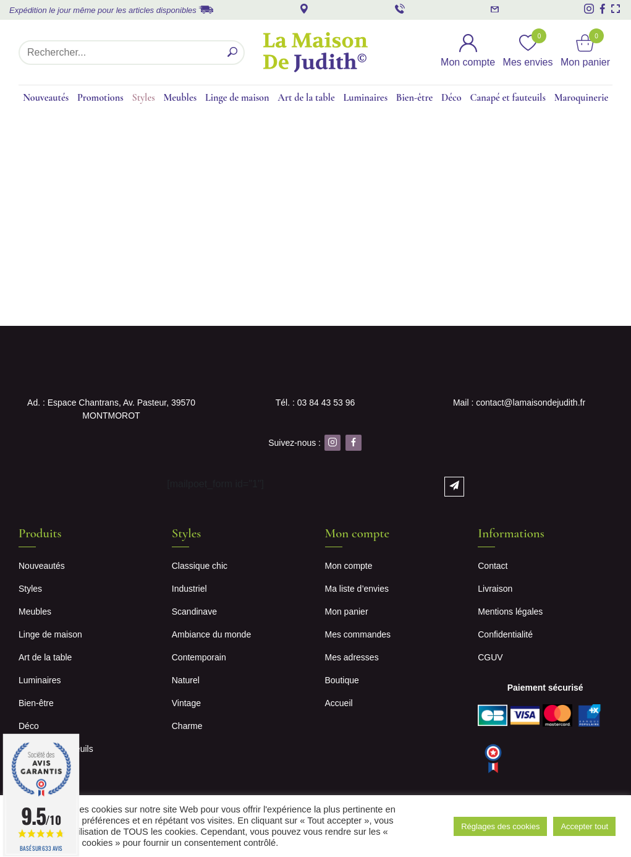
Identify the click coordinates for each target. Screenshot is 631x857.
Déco (451, 98)
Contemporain (199, 657)
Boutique (342, 680)
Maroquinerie (581, 98)
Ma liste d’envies (357, 589)
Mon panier (346, 611)
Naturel (186, 680)
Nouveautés (46, 98)
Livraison (495, 589)
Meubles (180, 98)
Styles (143, 98)
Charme (187, 726)
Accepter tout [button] (584, 826)
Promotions (100, 98)
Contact (492, 566)
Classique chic (199, 566)
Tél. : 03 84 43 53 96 (315, 402)
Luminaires (366, 98)
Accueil (339, 703)
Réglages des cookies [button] (500, 826)
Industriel (189, 589)
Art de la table (305, 98)
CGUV (490, 657)
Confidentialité (505, 634)
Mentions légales (510, 611)
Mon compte (349, 566)
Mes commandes (358, 634)
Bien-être (414, 98)
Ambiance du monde (211, 634)
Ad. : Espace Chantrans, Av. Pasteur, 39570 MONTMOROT (111, 409)
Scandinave (194, 611)
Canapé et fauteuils (507, 98)
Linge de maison (237, 98)
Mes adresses (352, 657)
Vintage (186, 703)
